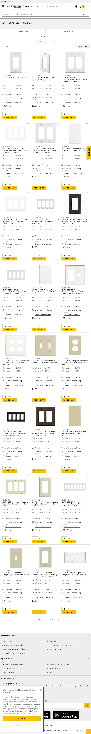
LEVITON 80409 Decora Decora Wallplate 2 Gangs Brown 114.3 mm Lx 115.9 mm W (44, 433)
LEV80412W (36, 217)
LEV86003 (65, 359)
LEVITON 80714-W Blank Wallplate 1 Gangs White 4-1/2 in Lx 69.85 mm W (45, 292)
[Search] (45, 14)
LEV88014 (65, 147)
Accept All (22, 718)
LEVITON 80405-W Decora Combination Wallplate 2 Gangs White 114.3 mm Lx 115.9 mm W (74, 292)
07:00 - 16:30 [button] (36, 6)
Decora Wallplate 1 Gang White (14, 78)
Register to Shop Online (58, 664)
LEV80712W (65, 571)
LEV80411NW (7, 147)
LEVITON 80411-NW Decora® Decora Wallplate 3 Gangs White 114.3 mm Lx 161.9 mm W (15, 150)
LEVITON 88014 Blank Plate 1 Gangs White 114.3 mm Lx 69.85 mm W (74, 149)
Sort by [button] (67, 31)
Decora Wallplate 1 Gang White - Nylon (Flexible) (45, 79)
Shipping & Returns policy (13, 649)
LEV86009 (36, 359)
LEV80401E (65, 217)
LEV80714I (65, 429)
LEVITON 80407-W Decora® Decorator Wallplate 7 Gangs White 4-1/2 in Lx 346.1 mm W (72, 504)
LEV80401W (6, 76)
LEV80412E (6, 429)
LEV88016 (6, 359)
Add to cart (10, 117)
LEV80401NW (37, 76)
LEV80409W (66, 76)
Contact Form (8, 672)
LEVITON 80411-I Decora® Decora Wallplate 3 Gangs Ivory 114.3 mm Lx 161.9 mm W (15, 504)
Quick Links (45, 658)
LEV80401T (36, 571)
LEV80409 (36, 429)
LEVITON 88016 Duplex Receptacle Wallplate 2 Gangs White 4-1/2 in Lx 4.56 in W (15, 362)
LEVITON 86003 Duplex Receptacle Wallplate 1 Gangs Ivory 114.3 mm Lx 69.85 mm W (74, 362)
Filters (23, 31)
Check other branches (13, 103)
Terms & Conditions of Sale (14, 645)
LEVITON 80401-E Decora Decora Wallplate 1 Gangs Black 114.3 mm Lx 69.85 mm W (74, 221)
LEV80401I (36, 500)
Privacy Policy (53, 641)
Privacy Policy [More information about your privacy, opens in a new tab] (31, 713)
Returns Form (53, 668)
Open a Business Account (13, 664)
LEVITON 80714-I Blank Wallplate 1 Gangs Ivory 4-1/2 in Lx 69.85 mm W (74, 433)
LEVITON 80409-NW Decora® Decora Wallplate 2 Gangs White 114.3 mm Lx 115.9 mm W (45, 150)
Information (45, 635)
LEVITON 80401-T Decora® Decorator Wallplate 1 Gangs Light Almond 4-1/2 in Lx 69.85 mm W (45, 575)
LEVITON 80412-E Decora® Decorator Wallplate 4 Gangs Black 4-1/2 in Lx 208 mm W (14, 433)
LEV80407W (66, 500)
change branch (51, 6)
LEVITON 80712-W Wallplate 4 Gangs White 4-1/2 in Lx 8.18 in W (73, 574)
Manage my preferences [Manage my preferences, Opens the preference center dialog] (22, 725)
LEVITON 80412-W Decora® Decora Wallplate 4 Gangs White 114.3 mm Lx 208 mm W (45, 221)
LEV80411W (6, 217)
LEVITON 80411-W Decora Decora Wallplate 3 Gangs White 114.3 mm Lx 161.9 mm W (15, 221)
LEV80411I (6, 500)
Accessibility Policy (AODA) (13, 653)
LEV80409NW (37, 147)
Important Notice (55, 649)
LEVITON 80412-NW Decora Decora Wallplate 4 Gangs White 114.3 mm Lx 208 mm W (15, 292)
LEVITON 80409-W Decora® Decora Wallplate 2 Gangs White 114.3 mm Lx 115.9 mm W (74, 80)
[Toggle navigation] (3, 6)
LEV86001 (6, 571)
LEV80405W (66, 288)
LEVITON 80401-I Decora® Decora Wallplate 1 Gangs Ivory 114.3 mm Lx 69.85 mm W (45, 504)
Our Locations (8, 668)
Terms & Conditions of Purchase (61, 645)
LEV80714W (36, 288)
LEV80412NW (7, 288)
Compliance (7, 641)
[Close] (40, 690)
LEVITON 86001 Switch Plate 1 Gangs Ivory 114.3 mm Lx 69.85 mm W (15, 575)
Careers (50, 672)
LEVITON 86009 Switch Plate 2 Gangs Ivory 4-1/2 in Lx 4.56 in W (44, 362)
